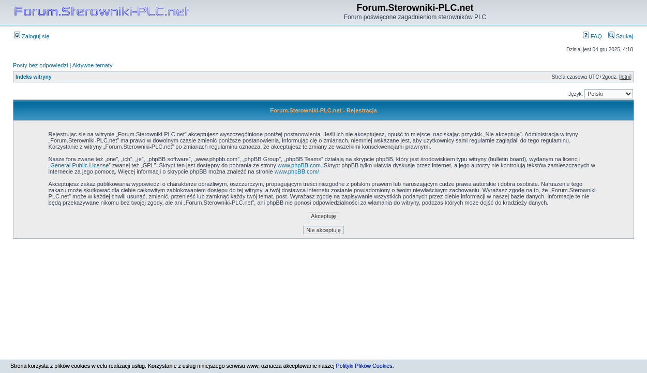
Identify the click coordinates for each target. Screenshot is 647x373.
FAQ (592, 36)
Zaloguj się (31, 36)
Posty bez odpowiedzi (40, 65)
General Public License (79, 165)
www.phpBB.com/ (297, 171)
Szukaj (620, 36)
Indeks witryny (33, 77)
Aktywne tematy (92, 65)
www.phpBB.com (299, 165)
